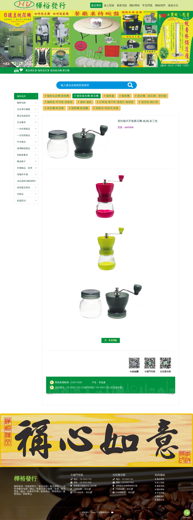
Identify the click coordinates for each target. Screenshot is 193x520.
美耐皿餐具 (21, 155)
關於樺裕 (134, 5)
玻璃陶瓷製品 (22, 148)
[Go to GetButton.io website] (187, 517)
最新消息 (122, 5)
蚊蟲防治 (20, 200)
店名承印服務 (22, 109)
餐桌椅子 (20, 161)
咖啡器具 (20, 96)
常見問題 (147, 5)
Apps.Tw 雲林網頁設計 (100, 512)
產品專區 (96, 5)
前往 (87, 489)
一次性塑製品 (22, 129)
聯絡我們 (160, 5)
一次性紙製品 (22, 135)
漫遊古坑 (173, 5)
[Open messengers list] (187, 512)
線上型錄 (109, 5)
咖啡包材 (20, 102)
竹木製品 (20, 142)
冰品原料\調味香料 (25, 181)
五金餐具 (20, 122)
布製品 (19, 194)
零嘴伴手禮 (21, 174)
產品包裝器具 (22, 115)
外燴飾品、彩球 (23, 168)
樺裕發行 (40, 5)
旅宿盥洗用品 (22, 187)
